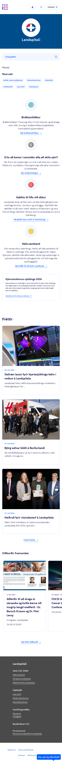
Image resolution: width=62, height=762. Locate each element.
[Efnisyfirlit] (31, 57)
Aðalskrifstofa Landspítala (24, 682)
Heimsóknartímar (20, 702)
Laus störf (17, 694)
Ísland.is (12, 749)
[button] (32, 7)
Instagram (17, 716)
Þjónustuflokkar (25, 749)
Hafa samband (19, 675)
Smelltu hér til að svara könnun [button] (19, 296)
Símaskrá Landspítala (22, 679)
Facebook (17, 713)
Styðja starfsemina (21, 698)
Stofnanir (21, 755)
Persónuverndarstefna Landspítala (27, 733)
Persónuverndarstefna (36, 755)
